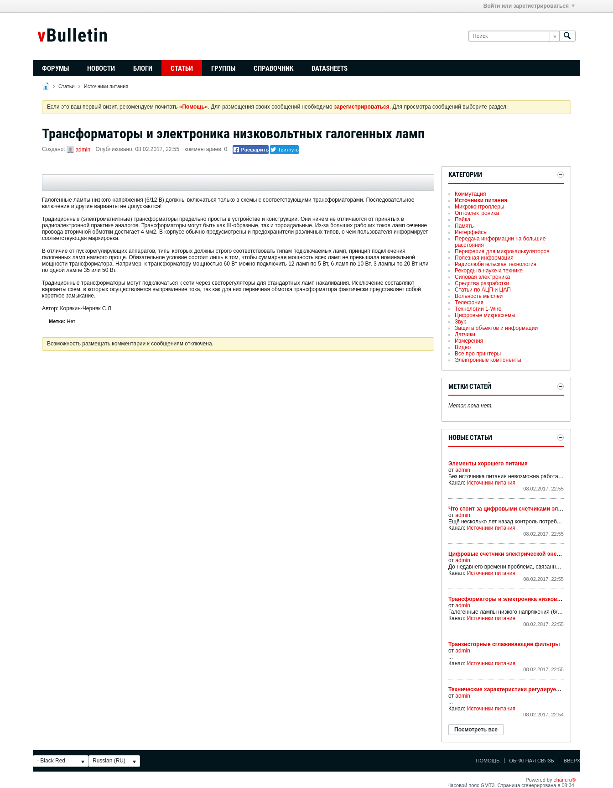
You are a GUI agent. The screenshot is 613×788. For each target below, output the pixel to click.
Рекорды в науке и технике (489, 270)
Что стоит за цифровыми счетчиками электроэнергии (521, 509)
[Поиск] (513, 36)
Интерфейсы (471, 232)
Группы (223, 68)
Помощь (488, 760)
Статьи (182, 68)
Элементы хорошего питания (488, 463)
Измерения (469, 341)
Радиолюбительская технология (495, 264)
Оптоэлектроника (477, 213)
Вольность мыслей (479, 296)
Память (464, 226)
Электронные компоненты (488, 360)
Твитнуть (284, 149)
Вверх (572, 760)
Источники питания (106, 86)
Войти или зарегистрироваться (529, 6)
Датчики (465, 334)
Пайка (462, 219)
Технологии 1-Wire (478, 309)
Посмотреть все (476, 729)
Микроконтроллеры (479, 207)
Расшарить (251, 149)
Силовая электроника (482, 277)
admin (82, 149)
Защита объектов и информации (496, 328)
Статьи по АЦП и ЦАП (483, 290)
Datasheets (330, 68)
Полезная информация (484, 258)
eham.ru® (565, 780)
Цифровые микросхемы (485, 315)
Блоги (142, 68)
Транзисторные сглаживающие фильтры (504, 644)
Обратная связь (531, 760)
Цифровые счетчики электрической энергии (508, 554)
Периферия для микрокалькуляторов (502, 251)
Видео (463, 347)
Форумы (55, 68)
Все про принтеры (478, 353)
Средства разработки (482, 283)
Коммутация (470, 194)
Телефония (469, 302)
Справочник (273, 68)
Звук (460, 321)
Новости (101, 68)
